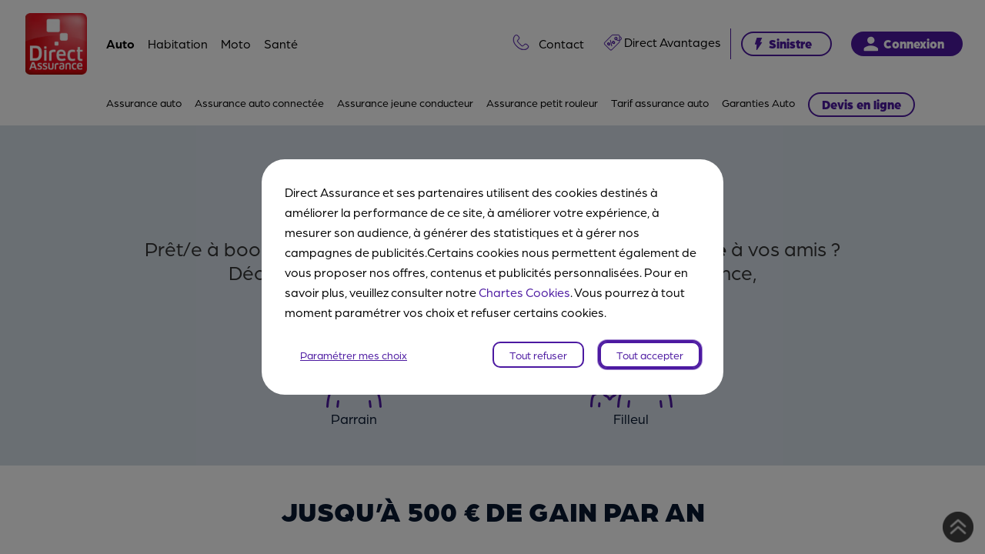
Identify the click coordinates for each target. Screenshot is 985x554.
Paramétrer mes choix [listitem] (353, 355)
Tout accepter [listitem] (649, 355)
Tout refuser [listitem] (538, 355)
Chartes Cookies (524, 292)
